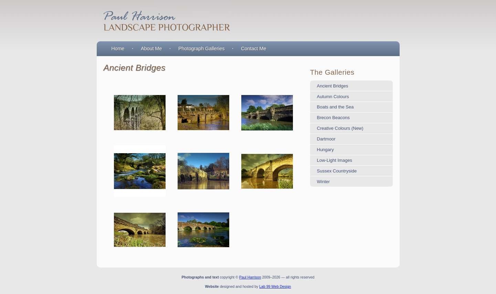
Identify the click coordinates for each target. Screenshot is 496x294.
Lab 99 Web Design (275, 286)
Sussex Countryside (337, 171)
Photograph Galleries (201, 48)
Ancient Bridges (332, 85)
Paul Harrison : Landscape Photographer (165, 20)
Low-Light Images (334, 160)
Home (117, 48)
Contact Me (253, 48)
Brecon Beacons (333, 117)
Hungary (325, 149)
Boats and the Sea (335, 106)
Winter (323, 181)
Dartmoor (326, 138)
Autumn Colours (333, 96)
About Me (151, 48)
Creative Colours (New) (340, 128)
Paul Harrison (250, 277)
